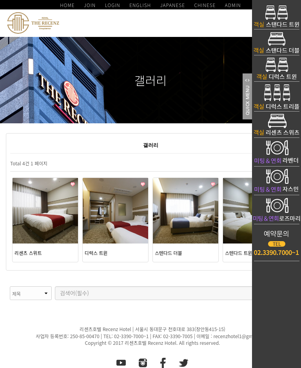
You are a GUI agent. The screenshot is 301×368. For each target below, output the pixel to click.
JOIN (90, 5)
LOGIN (112, 5)
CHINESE (205, 5)
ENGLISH (140, 5)
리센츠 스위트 (28, 252)
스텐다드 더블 (168, 252)
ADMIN (233, 5)
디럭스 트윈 (96, 252)
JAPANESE (172, 5)
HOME (67, 5)
